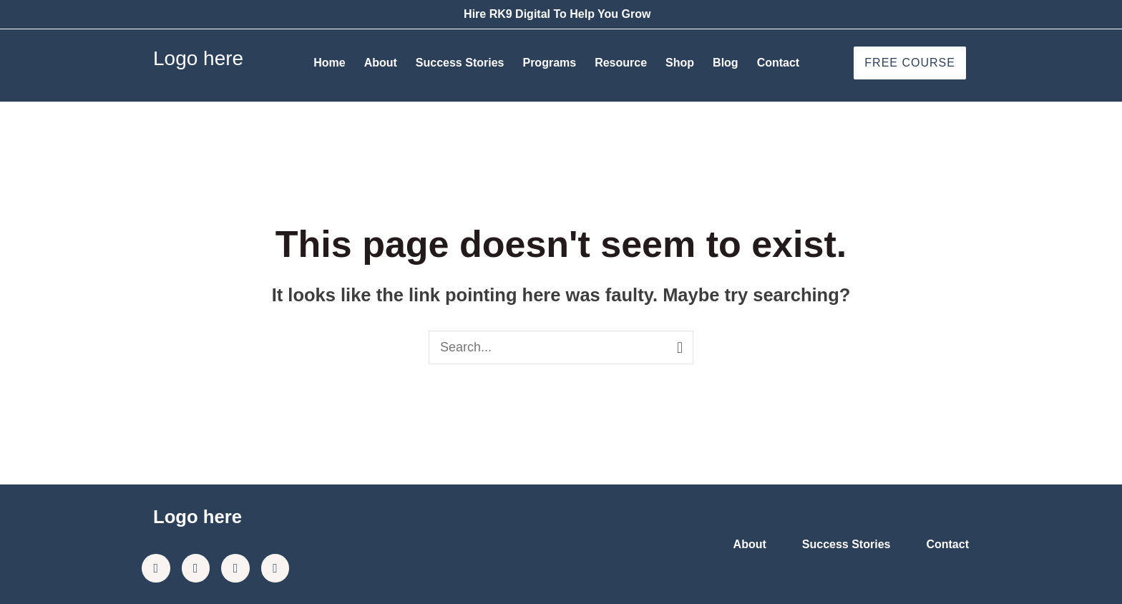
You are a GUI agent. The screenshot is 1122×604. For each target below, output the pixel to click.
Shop (679, 63)
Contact (778, 63)
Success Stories (460, 63)
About (380, 63)
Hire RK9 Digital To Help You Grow (557, 14)
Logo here (198, 58)
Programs (549, 63)
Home (329, 63)
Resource (621, 63)
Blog (725, 63)
